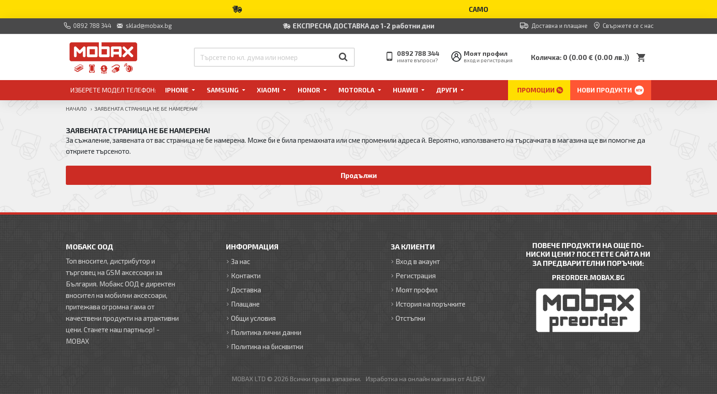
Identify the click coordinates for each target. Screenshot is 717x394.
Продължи (359, 175)
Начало (76, 108)
